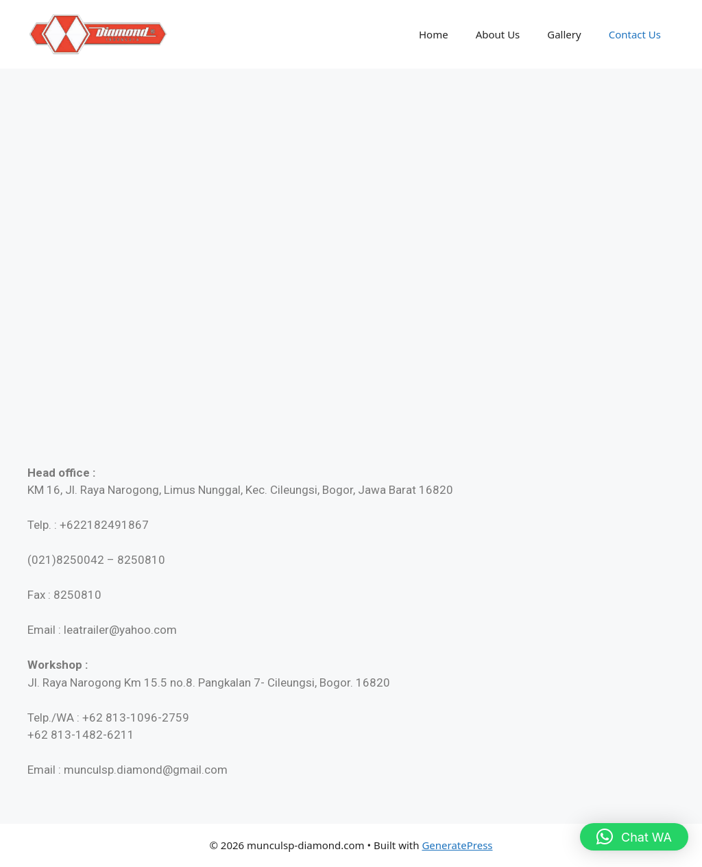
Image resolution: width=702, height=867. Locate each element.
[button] (634, 837)
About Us (498, 34)
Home (433, 34)
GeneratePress (457, 845)
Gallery (564, 34)
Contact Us (635, 34)
